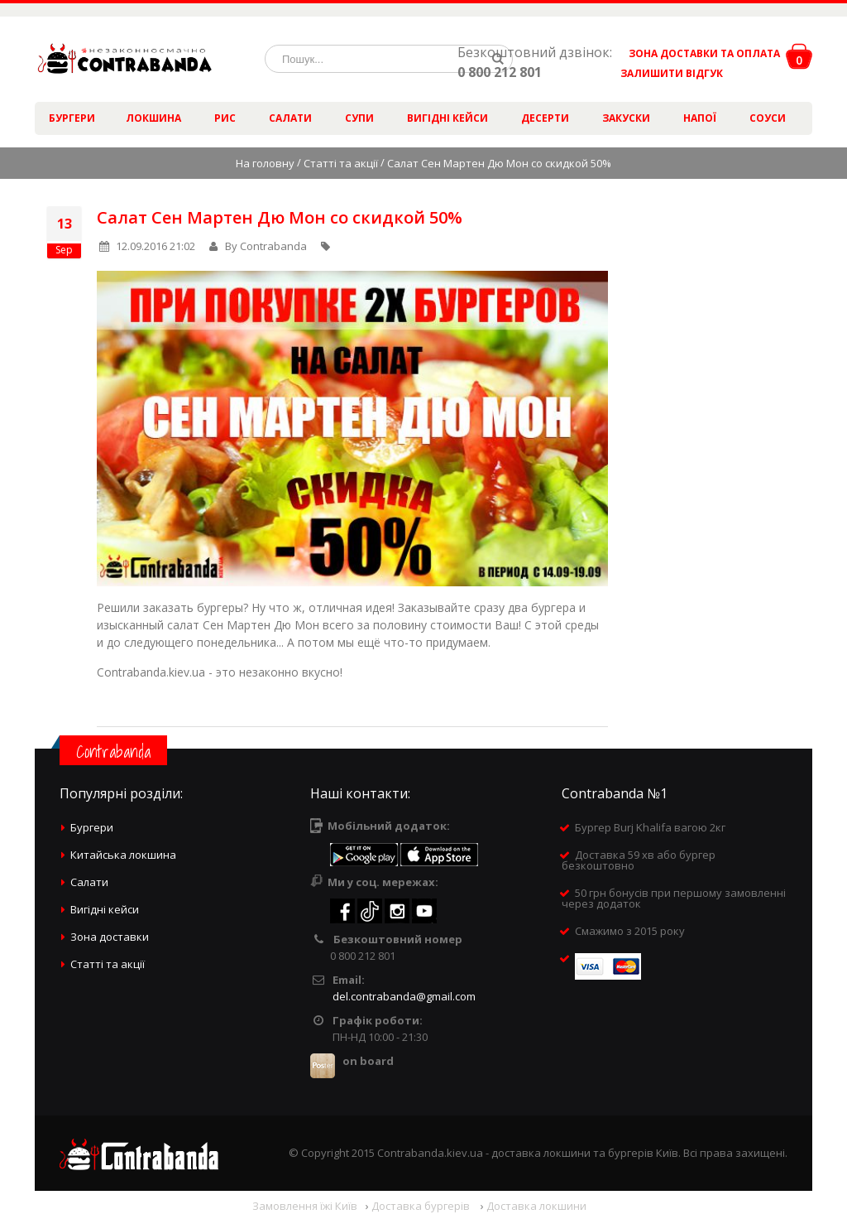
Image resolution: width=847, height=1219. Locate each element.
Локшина (153, 118)
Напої (699, 118)
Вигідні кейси (447, 118)
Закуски (626, 118)
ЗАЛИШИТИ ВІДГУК (665, 73)
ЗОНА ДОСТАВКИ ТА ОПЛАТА (704, 53)
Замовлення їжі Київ (304, 1205)
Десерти (545, 118)
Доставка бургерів (421, 1205)
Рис (225, 118)
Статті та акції (341, 163)
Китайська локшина (123, 854)
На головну (265, 163)
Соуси (767, 118)
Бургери (72, 118)
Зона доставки (109, 936)
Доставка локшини (536, 1205)
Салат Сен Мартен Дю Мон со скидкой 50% (279, 217)
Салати (290, 118)
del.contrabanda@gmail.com (404, 996)
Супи (359, 118)
